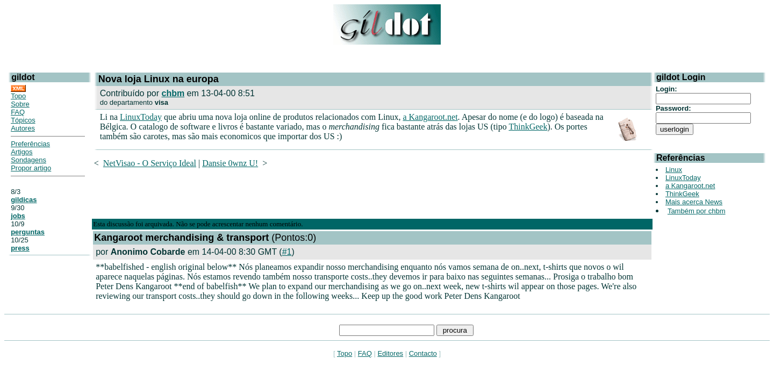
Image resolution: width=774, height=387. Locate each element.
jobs (18, 216)
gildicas (24, 200)
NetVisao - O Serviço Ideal (149, 163)
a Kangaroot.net (430, 116)
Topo (18, 96)
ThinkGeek (527, 126)
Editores (390, 353)
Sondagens (28, 160)
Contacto (423, 353)
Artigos (21, 152)
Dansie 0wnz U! (230, 163)
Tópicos (23, 120)
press (20, 248)
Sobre (20, 104)
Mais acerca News (693, 202)
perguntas (28, 232)
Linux (673, 170)
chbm (172, 93)
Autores (23, 128)
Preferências (30, 144)
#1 (287, 251)
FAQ (18, 112)
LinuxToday (141, 116)
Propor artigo (31, 168)
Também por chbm (697, 211)
